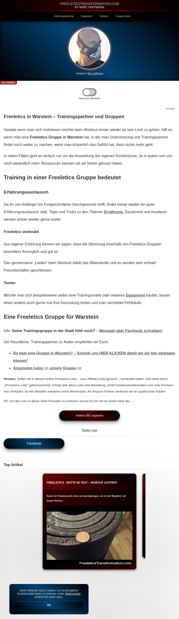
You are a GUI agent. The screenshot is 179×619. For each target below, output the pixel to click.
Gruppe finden (123, 16)
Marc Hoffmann (95, 73)
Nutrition (104, 16)
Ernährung (113, 212)
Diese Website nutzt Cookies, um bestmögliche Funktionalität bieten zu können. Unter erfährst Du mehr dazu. (49, 599)
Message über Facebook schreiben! (130, 331)
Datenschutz (73, 593)
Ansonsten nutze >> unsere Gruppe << (47, 368)
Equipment (86, 16)
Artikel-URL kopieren (89, 415)
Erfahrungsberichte (64, 16)
